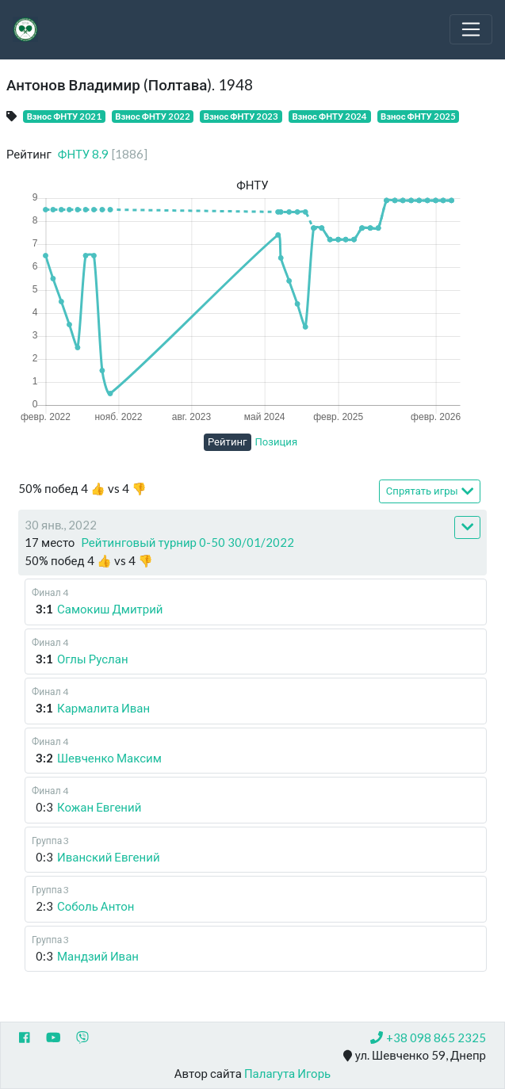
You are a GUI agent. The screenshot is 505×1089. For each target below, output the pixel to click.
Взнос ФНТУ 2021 (64, 116)
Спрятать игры (429, 491)
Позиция (276, 441)
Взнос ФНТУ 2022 (152, 116)
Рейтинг (227, 441)
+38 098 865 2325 (428, 1037)
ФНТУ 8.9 (102, 154)
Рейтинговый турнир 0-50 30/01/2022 (187, 542)
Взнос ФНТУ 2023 (241, 116)
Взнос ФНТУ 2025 (418, 116)
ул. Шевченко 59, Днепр (414, 1056)
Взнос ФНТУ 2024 (329, 116)
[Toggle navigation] (471, 29)
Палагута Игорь (287, 1073)
